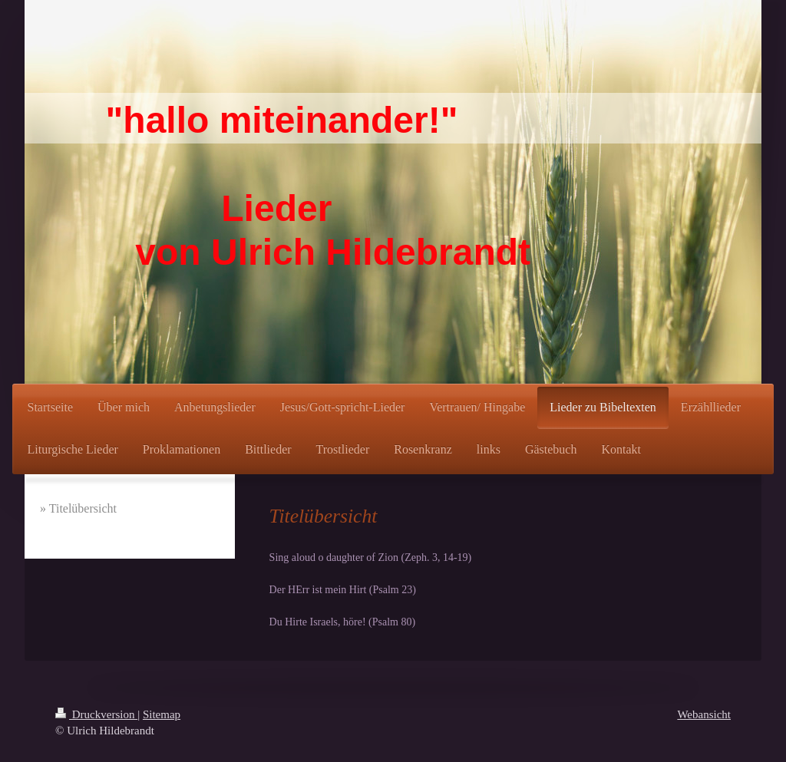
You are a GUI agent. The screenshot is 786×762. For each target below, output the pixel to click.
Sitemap (161, 714)
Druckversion (96, 714)
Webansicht (704, 714)
